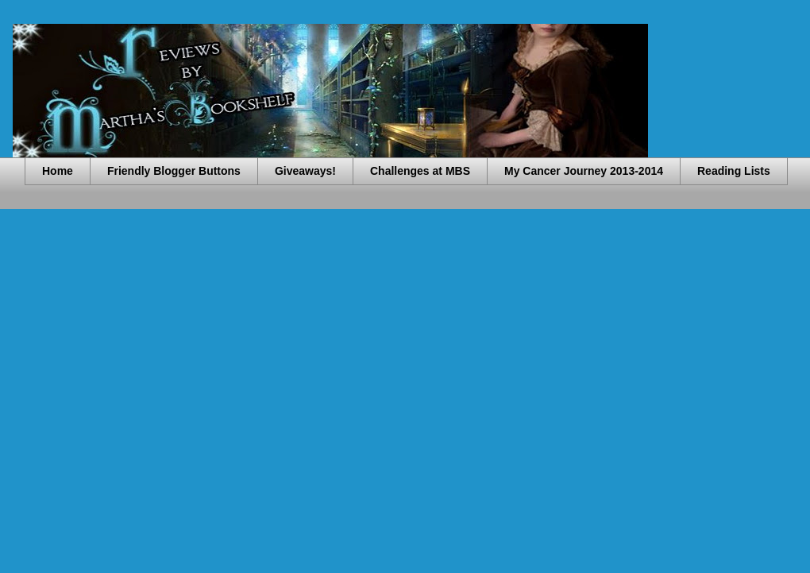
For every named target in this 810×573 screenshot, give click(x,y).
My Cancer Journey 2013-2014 (583, 171)
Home (57, 171)
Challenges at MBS (420, 171)
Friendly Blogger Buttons (174, 171)
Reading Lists (733, 171)
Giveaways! (305, 171)
